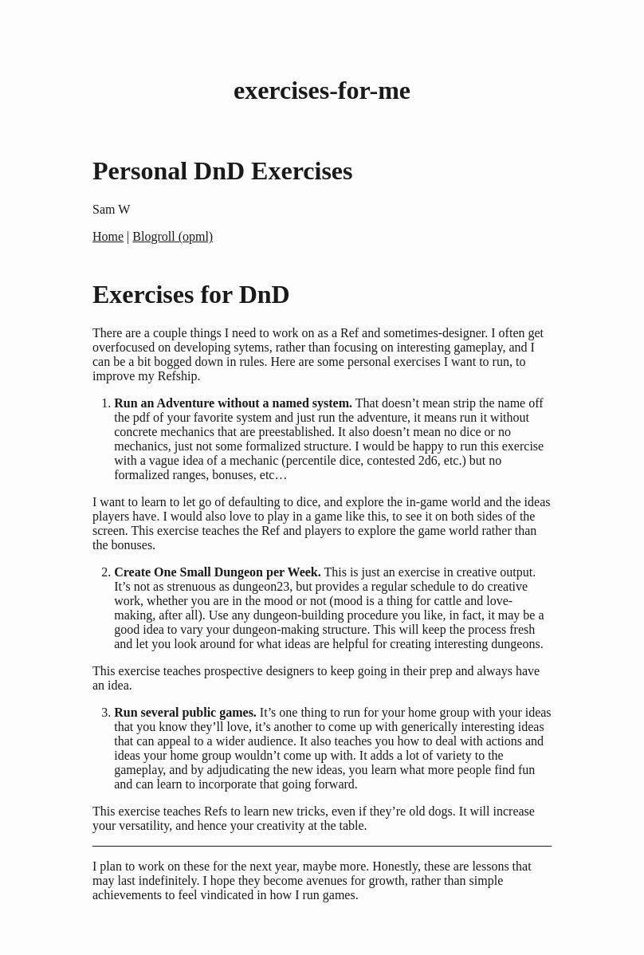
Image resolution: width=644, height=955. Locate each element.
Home (108, 236)
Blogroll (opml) (172, 236)
